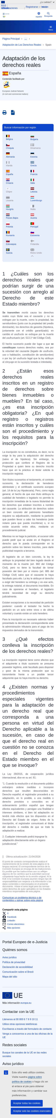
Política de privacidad (13, 962)
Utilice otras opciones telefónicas (19, 1024)
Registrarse (32, 7)
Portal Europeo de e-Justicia (24, 942)
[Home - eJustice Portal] (18, 15)
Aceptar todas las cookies (26, 1103)
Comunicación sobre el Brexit (17, 972)
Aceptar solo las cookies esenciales (32, 1111)
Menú (51, 28)
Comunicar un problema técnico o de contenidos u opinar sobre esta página (22, 899)
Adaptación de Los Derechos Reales (21, 45)
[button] (6, 913)
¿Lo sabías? (47, 2)
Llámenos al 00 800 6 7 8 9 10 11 (20, 1019)
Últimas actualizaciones (9, 8)
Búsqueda (48, 14)
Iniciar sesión (44, 7)
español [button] (39, 15)
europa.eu (26, 1003)
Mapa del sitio (9, 976)
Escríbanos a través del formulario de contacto (27, 1029)
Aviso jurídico (9, 957)
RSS (3, 6)
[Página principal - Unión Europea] (12, 995)
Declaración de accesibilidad (17, 967)
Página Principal (11, 38)
